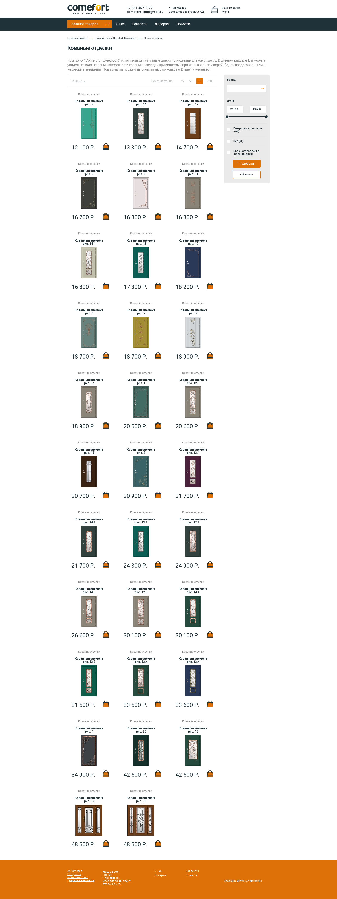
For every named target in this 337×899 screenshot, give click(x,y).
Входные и (74, 874)
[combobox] (246, 88)
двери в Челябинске (80, 880)
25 (182, 81)
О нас (157, 871)
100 (209, 81)
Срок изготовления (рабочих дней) (246, 152)
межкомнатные (77, 877)
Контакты (192, 871)
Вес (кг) (238, 141)
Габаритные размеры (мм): (247, 130)
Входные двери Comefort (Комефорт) (115, 38)
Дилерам (160, 875)
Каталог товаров (85, 24)
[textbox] (231, 88)
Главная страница (77, 38)
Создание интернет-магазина (243, 879)
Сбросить (246, 174)
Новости (191, 875)
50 (191, 81)
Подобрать (247, 163)
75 (199, 81)
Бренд (231, 79)
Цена (230, 100)
